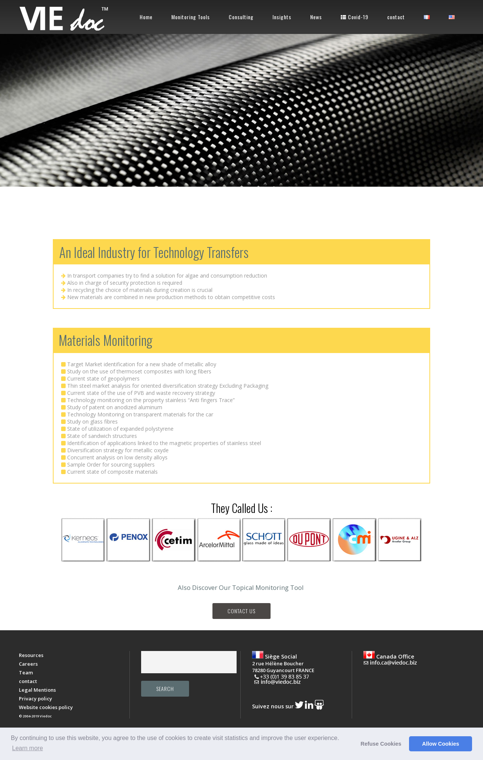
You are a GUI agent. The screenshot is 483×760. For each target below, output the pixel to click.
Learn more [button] (27, 748)
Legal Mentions (37, 689)
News (316, 17)
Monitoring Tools (190, 17)
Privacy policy (35, 698)
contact (396, 17)
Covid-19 (354, 17)
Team (26, 672)
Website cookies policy (46, 707)
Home (146, 17)
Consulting (241, 17)
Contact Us (241, 611)
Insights (281, 17)
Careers (28, 663)
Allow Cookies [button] (440, 744)
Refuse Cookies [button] (381, 744)
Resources (31, 655)
